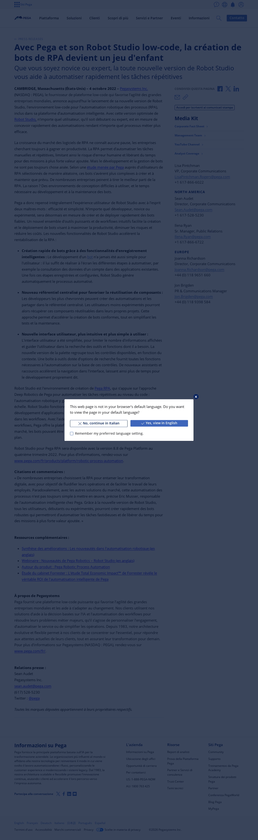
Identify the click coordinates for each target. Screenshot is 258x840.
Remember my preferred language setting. (109, 433)
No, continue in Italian (98, 423)
